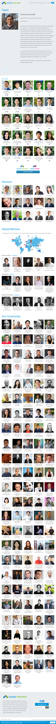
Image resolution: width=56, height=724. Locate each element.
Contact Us (42, 704)
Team (42, 2)
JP (23, 2)
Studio (36, 2)
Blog (53, 2)
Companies (31, 2)
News (39, 2)
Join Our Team (28, 172)
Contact (49, 2)
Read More (53, 722)
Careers (45, 2)
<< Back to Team (5, 69)
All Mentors (15, 255)
